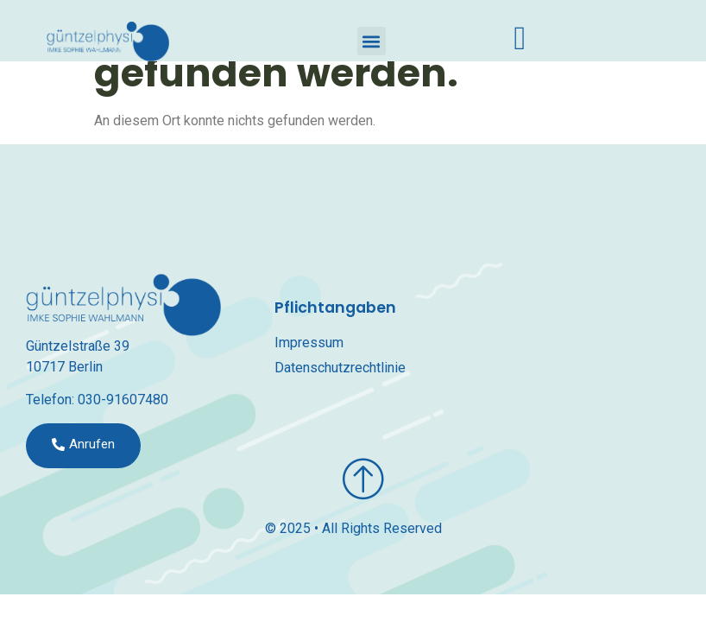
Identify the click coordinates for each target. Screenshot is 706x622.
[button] (371, 41)
